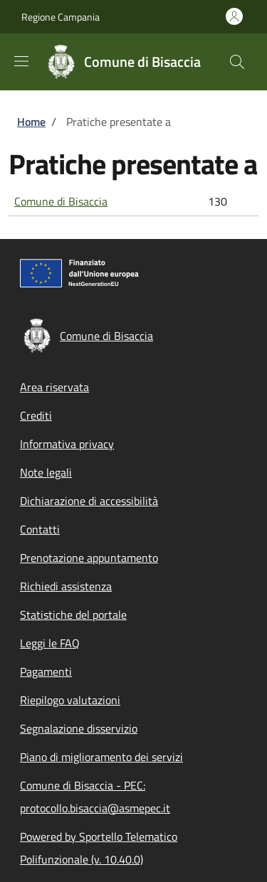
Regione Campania (60, 16)
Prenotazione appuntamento (89, 557)
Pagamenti (46, 671)
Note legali (46, 472)
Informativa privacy (67, 443)
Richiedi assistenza (66, 586)
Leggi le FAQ (50, 643)
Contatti (40, 529)
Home (31, 121)
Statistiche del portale (73, 614)
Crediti (36, 415)
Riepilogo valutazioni (70, 699)
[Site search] (237, 61)
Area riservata (54, 386)
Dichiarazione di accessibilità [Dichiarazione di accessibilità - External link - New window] (89, 500)
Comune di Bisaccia (61, 201)
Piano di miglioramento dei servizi (101, 756)
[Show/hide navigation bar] (21, 61)
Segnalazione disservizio (78, 728)
